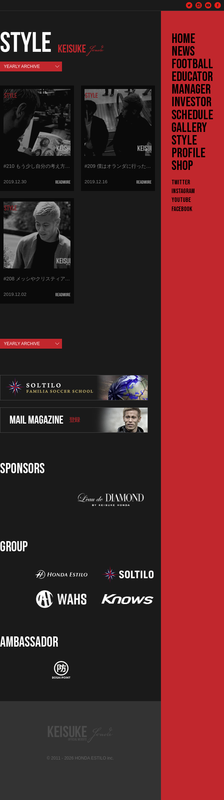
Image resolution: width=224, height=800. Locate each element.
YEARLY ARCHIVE (22, 66)
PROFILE (188, 153)
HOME (183, 39)
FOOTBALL (192, 64)
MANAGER (191, 89)
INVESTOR (192, 102)
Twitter (181, 182)
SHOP (182, 166)
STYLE (184, 140)
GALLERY (189, 128)
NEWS (183, 51)
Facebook (182, 209)
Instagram (183, 191)
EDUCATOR (192, 77)
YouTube (181, 200)
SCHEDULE (192, 115)
